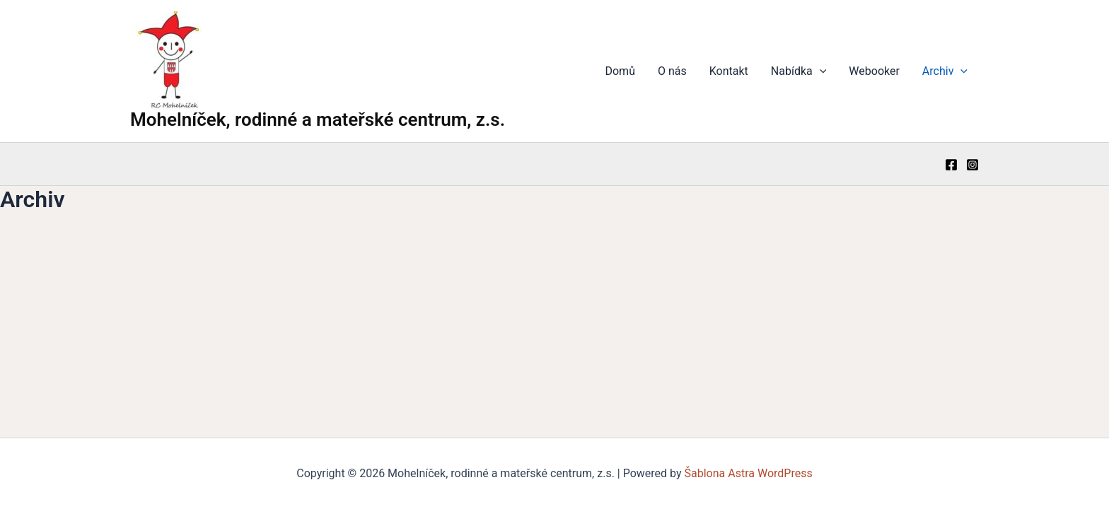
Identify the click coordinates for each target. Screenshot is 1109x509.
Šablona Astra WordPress (749, 473)
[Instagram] (972, 164)
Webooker (874, 71)
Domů (619, 71)
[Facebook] (951, 164)
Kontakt (728, 71)
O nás (672, 71)
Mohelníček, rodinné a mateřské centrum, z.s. (317, 119)
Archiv (945, 71)
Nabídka (799, 71)
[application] (820, 71)
